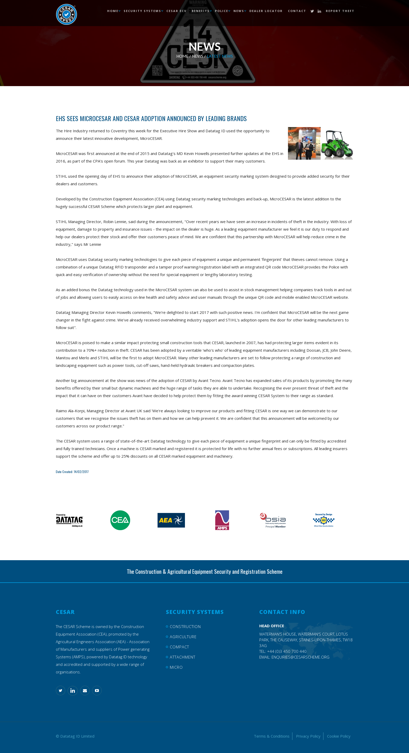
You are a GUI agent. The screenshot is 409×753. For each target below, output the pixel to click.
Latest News (220, 56)
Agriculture (183, 636)
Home (182, 56)
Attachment (182, 657)
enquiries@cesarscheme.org (300, 657)
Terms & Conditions (272, 736)
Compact (179, 646)
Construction (185, 626)
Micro (176, 667)
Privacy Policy (308, 736)
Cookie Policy (339, 736)
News (197, 56)
